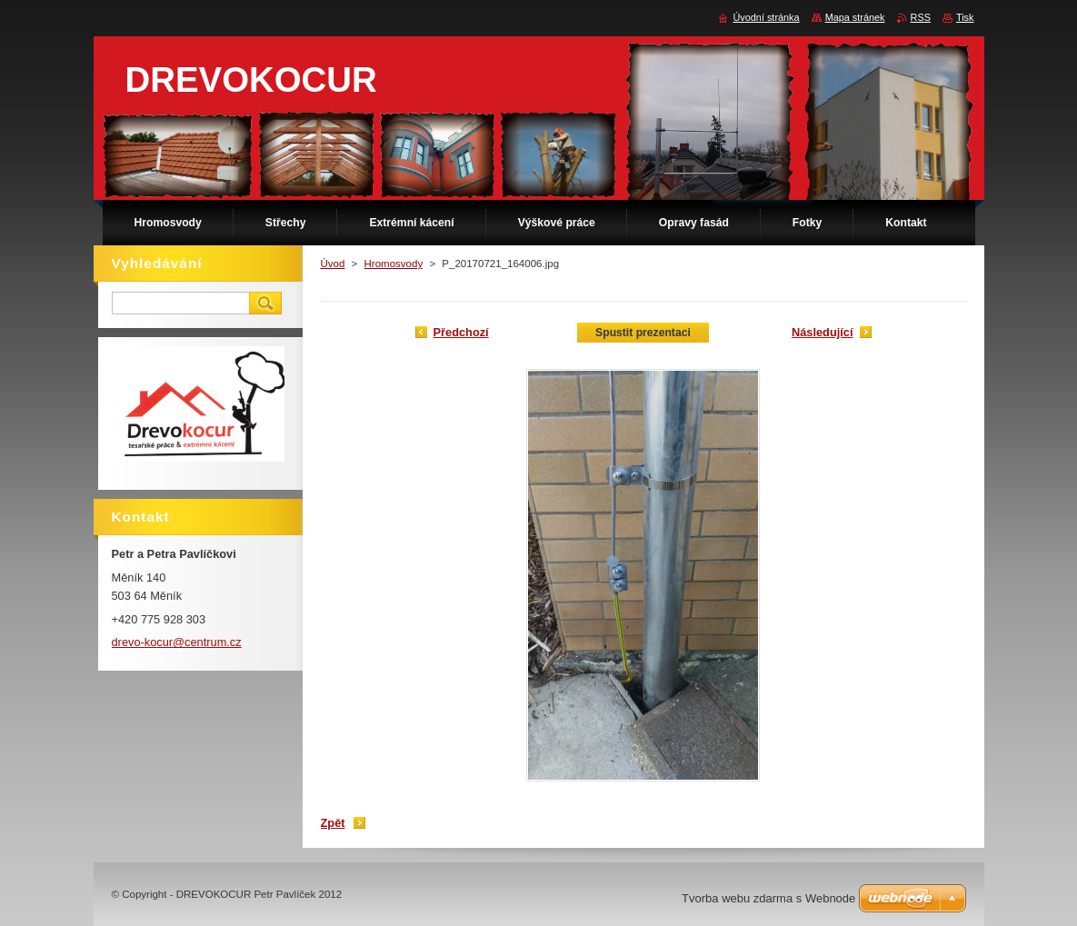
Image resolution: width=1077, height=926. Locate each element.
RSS (921, 17)
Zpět (333, 823)
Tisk (965, 17)
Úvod (333, 263)
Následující (822, 332)
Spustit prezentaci (643, 332)
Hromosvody (394, 263)
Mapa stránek (855, 17)
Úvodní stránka (766, 17)
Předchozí (461, 332)
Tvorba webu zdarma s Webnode (768, 898)
